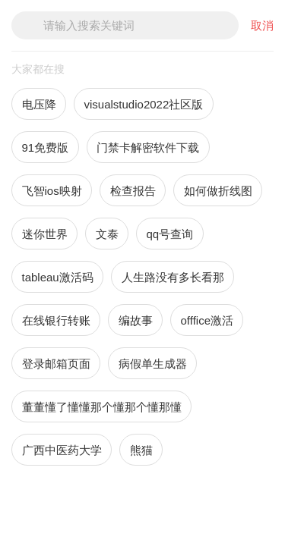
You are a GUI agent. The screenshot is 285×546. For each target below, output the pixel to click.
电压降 (39, 104)
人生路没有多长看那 (173, 277)
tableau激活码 (57, 277)
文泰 (107, 234)
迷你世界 (45, 234)
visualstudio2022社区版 (144, 104)
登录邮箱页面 (56, 363)
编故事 (136, 320)
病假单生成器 (153, 363)
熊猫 (141, 450)
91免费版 (45, 147)
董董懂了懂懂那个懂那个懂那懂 (102, 406)
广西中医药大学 (62, 450)
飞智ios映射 (52, 190)
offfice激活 (207, 320)
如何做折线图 (218, 190)
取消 (262, 25)
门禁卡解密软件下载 (148, 147)
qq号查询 (170, 234)
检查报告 (133, 190)
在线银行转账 (56, 320)
